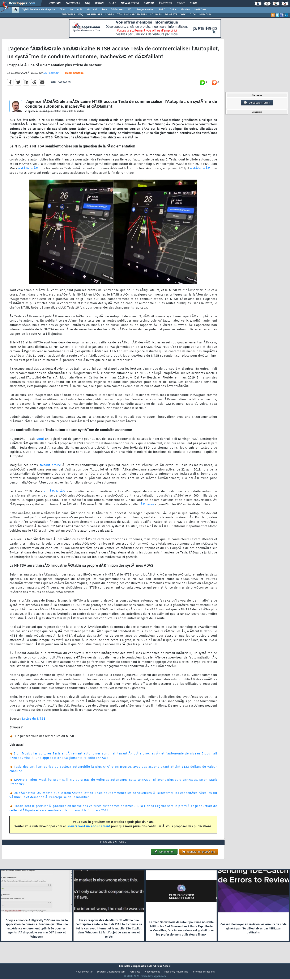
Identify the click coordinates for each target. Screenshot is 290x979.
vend (40, 442)
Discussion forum (257, 102)
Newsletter (129, 3)
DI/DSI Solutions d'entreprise (38, 9)
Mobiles (185, 9)
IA (71, 9)
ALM (79, 9)
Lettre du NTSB (34, 722)
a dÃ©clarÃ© (28, 171)
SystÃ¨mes (200, 9)
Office (173, 9)
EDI (130, 9)
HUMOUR (205, 14)
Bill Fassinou (51, 76)
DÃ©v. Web (117, 9)
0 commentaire (74, 76)
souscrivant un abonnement (88, 829)
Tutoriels (72, 3)
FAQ (87, 3)
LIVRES (109, 14)
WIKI (183, 14)
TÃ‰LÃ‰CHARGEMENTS (132, 14)
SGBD (161, 9)
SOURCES (156, 14)
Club (193, 3)
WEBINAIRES (94, 14)
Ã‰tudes (165, 3)
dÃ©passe (146, 507)
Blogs (99, 3)
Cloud (62, 9)
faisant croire (50, 468)
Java (104, 9)
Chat (112, 3)
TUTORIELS (68, 14)
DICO (193, 14)
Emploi (148, 3)
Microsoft (92, 9)
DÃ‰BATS (171, 14)
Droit (180, 3)
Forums (55, 3)
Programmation (145, 9)
